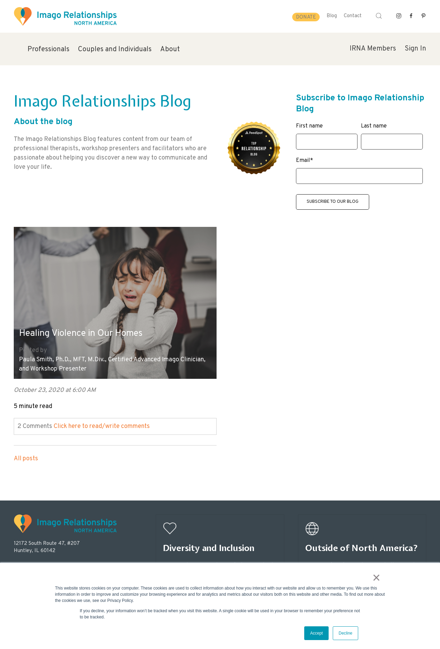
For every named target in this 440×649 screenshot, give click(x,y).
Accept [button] (316, 633)
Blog (332, 16)
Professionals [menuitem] (48, 49)
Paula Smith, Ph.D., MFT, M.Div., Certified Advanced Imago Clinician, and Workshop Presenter (99, 359)
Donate (306, 17)
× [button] (378, 578)
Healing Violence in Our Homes (85, 328)
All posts (26, 454)
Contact (353, 16)
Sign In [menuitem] (415, 48)
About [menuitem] (170, 49)
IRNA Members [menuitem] (373, 48)
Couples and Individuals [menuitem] (115, 49)
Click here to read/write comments (102, 421)
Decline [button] (345, 633)
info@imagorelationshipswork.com (52, 561)
